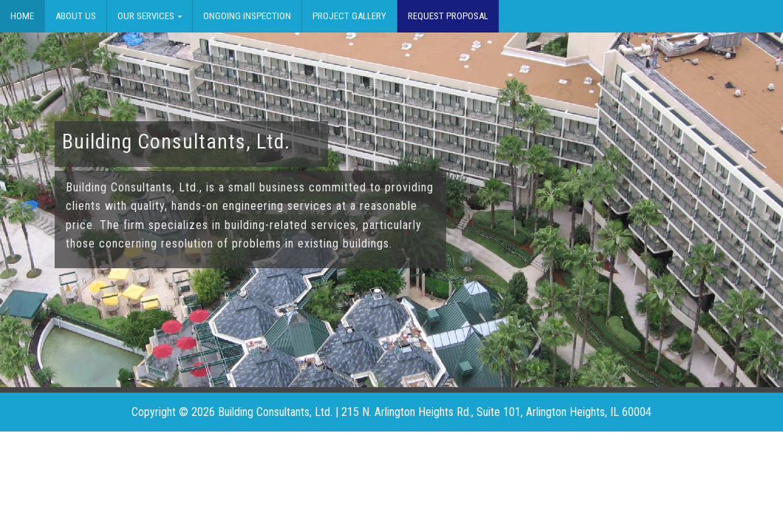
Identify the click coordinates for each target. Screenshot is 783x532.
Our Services (145, 15)
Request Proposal (448, 15)
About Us (75, 15)
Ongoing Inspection (247, 15)
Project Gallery (349, 15)
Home (22, 15)
